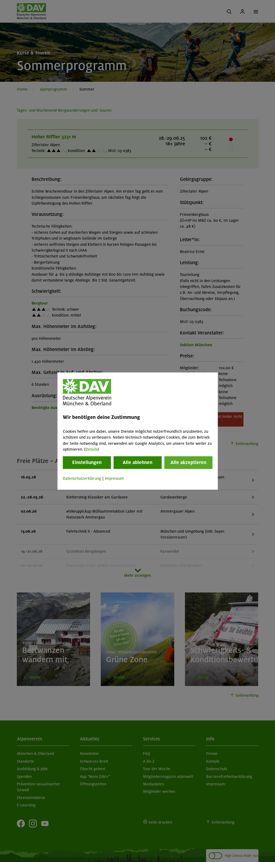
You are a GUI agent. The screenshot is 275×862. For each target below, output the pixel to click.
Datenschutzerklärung (82, 478)
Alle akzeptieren (188, 463)
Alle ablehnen (137, 463)
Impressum (114, 478)
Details (92, 449)
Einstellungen (87, 463)
